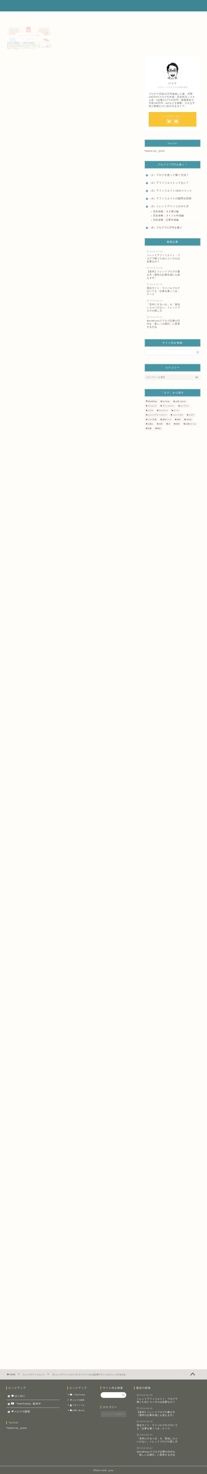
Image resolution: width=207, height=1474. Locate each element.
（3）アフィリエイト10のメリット (170, 190)
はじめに (110, 5)
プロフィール (77, 1405)
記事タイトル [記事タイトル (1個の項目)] (191, 424)
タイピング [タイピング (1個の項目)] (163, 410)
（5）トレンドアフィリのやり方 (169, 206)
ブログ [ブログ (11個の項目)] (191, 415)
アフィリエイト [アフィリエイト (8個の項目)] (168, 406)
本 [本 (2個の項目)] (169, 424)
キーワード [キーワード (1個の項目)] (184, 406)
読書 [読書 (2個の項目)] (149, 428)
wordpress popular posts (74, 541)
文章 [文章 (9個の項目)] (160, 424)
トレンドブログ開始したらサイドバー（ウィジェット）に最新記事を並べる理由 (72, 1057)
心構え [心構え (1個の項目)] (150, 424)
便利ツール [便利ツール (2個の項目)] (166, 419)
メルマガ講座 (172, 5)
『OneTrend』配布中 (139, 5)
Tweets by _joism (154, 151)
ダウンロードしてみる (71, 1183)
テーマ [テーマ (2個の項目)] (176, 410)
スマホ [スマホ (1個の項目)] (150, 410)
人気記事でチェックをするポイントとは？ (55, 259)
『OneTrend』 (78, 1394)
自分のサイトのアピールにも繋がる (51, 275)
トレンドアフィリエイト (23, 61)
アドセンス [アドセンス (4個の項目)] (152, 406)
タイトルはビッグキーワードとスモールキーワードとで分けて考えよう (63, 719)
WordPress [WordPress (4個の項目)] (152, 401)
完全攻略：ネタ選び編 (166, 211)
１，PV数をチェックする (44, 264)
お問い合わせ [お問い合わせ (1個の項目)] (180, 401)
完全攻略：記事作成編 (166, 220)
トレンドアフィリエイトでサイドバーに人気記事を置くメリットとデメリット (67, 986)
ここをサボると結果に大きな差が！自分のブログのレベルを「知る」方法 (67, 1049)
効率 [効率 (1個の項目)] (178, 419)
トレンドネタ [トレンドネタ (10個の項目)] (178, 415)
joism (12, 6)
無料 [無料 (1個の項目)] (178, 424)
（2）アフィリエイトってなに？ (169, 182)
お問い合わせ (77, 1410)
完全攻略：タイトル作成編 (168, 215)
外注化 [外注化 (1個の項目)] (188, 419)
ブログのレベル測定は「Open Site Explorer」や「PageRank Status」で (67, 1053)
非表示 (76, 247)
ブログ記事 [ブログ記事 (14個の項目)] (152, 419)
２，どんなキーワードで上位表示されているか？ (59, 269)
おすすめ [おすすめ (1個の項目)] (166, 401)
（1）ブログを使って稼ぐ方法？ (169, 174)
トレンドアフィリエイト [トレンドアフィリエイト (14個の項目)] (157, 415)
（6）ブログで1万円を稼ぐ (165, 227)
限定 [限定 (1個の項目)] (159, 428)
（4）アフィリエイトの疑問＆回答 (170, 198)
